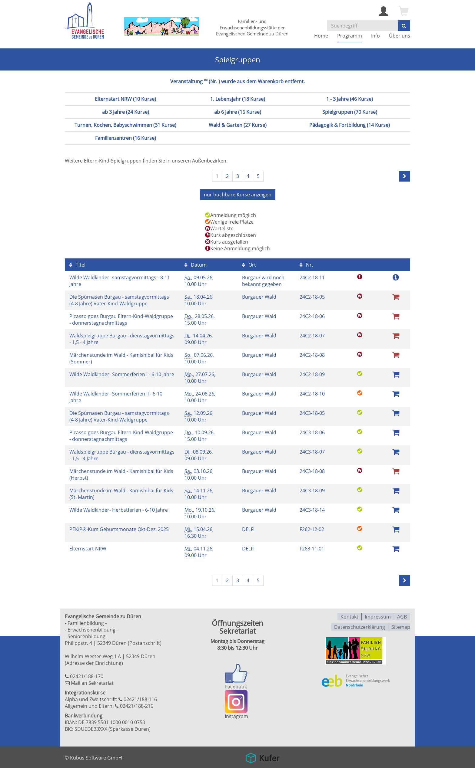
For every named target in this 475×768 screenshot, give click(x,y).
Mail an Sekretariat (92, 682)
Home (321, 35)
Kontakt (349, 615)
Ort (249, 264)
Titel (77, 264)
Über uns (399, 35)
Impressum (378, 615)
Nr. (306, 264)
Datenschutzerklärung (359, 625)
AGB (402, 615)
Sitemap (400, 625)
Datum (195, 264)
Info (375, 35)
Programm (349, 35)
